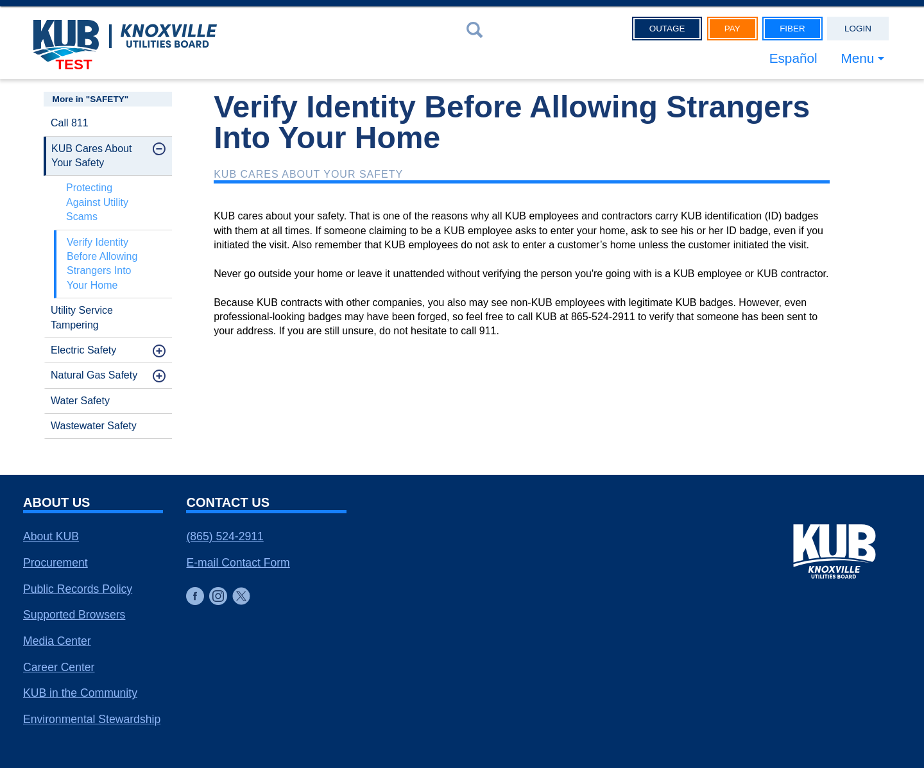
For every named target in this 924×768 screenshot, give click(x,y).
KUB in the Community (80, 693)
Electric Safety (83, 350)
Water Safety (80, 400)
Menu (857, 58)
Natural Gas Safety (94, 375)
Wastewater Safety (94, 425)
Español (793, 58)
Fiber (792, 28)
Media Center (57, 641)
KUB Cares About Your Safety (91, 155)
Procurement (55, 562)
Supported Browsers (74, 614)
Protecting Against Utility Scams (97, 202)
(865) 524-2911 (224, 536)
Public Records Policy (77, 589)
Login (857, 28)
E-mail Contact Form (237, 562)
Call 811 (70, 122)
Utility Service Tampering (82, 317)
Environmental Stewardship (91, 719)
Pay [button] (732, 28)
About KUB (51, 536)
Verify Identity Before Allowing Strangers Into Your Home (102, 264)
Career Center (58, 667)
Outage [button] (667, 28)
